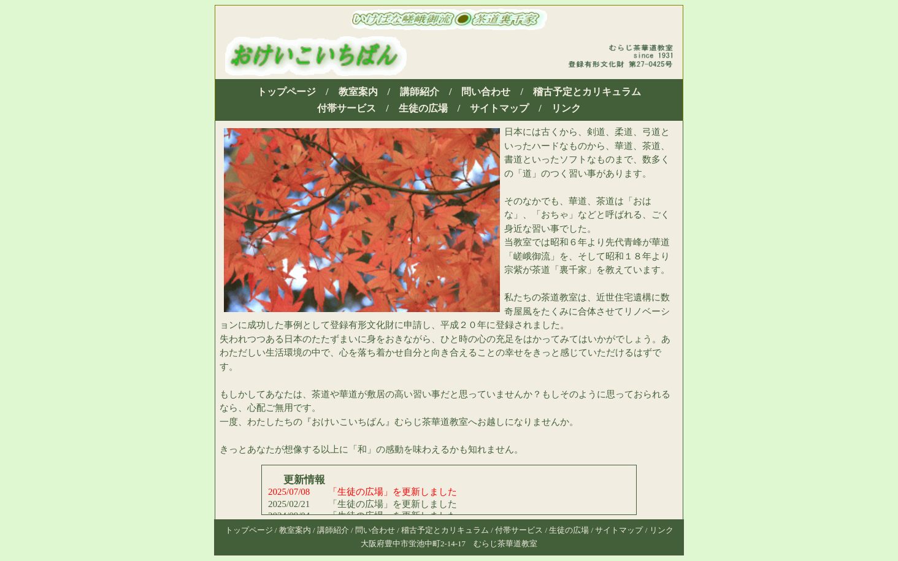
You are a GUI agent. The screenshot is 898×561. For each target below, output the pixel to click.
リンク (566, 108)
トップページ (286, 91)
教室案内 (358, 91)
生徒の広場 (423, 108)
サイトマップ (499, 108)
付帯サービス (346, 108)
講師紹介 (419, 91)
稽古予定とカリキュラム (587, 91)
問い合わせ (485, 91)
